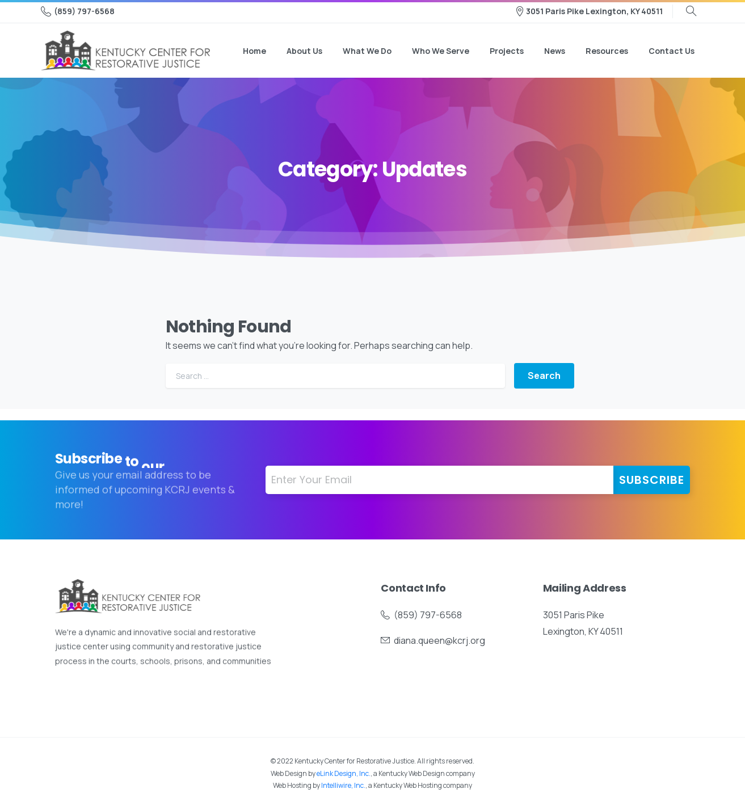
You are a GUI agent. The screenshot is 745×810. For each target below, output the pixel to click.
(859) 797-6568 (78, 11)
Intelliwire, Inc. (343, 785)
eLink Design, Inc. (344, 773)
